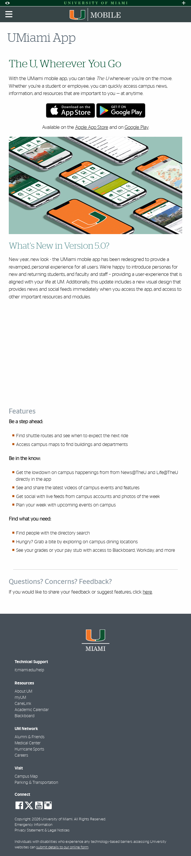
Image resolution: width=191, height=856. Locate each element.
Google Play (137, 127)
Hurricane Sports (29, 749)
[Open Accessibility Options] (7, 3)
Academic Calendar (32, 710)
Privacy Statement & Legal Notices (42, 830)
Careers (21, 755)
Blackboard (25, 716)
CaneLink (23, 704)
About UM (23, 691)
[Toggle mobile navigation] (9, 14)
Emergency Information (33, 825)
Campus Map (26, 776)
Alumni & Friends (29, 737)
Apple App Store (91, 127)
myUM (20, 698)
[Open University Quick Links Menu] (183, 3)
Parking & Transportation (36, 783)
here (147, 591)
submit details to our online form (62, 847)
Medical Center (28, 743)
